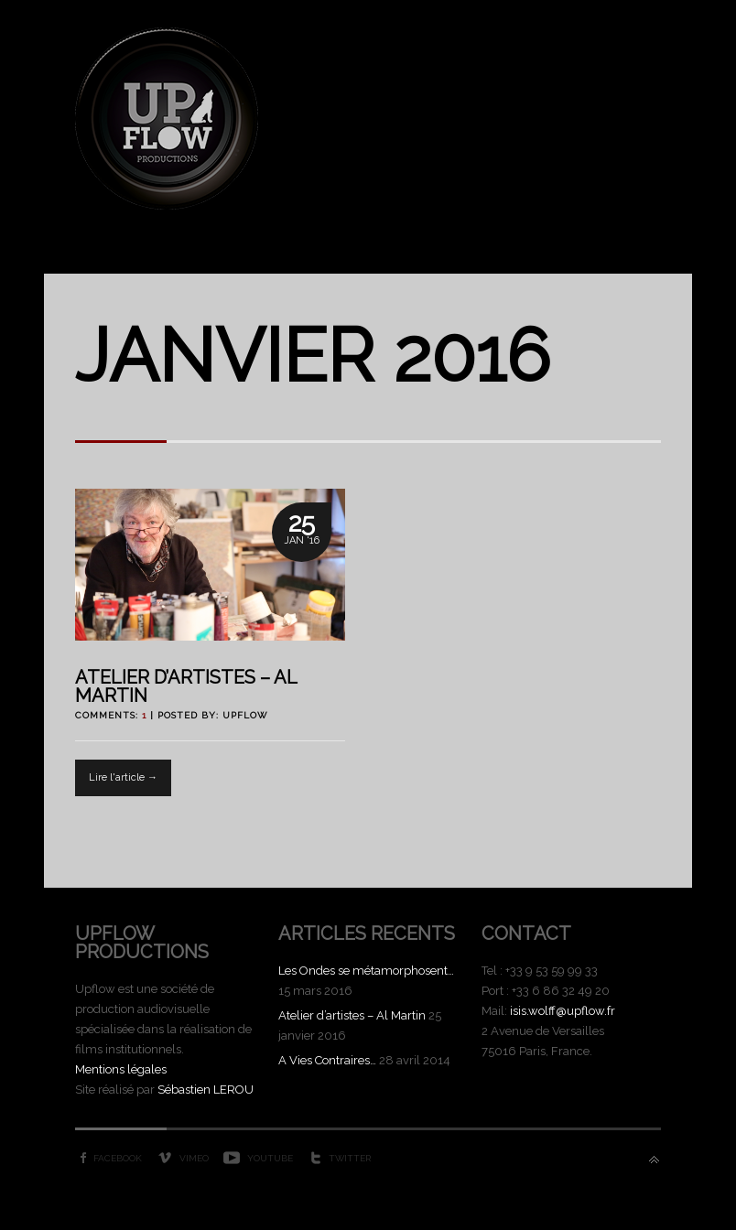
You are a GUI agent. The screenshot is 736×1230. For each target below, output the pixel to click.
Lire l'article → (123, 777)
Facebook (117, 1158)
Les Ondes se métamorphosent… (366, 970)
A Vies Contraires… (327, 1060)
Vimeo (194, 1158)
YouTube (270, 1158)
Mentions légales (121, 1069)
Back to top (654, 1160)
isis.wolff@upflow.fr (562, 1011)
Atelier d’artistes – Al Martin (186, 686)
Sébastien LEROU (205, 1089)
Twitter (350, 1158)
